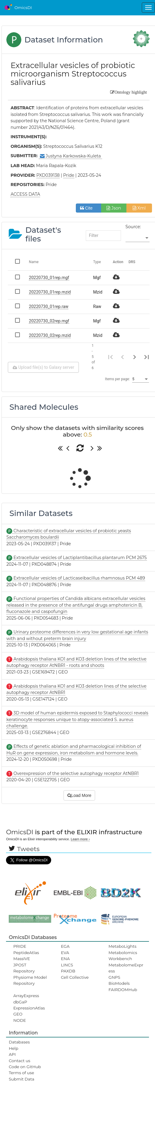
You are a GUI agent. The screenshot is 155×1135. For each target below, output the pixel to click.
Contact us (19, 1060)
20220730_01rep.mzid (50, 292)
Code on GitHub (25, 1066)
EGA (65, 946)
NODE (19, 1020)
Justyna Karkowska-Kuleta (70, 156)
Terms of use (21, 1072)
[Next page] (135, 357)
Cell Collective (74, 977)
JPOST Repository (24, 967)
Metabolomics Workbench (123, 955)
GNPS (114, 977)
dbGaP (20, 1002)
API (12, 1054)
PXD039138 (48, 175)
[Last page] (147, 357)
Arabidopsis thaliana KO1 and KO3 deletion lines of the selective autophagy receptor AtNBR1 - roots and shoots (76, 662)
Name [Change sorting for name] (34, 262)
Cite (88, 208)
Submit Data (21, 1079)
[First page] (110, 357)
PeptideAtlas (26, 952)
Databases (19, 1042)
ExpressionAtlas (29, 1008)
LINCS (67, 964)
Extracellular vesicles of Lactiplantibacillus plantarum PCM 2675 (79, 557)
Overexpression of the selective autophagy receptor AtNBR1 (75, 773)
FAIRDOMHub (123, 989)
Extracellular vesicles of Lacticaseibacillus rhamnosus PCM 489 (78, 578)
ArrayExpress (26, 995)
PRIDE (19, 946)
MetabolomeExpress (126, 967)
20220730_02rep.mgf (49, 321)
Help (13, 1048)
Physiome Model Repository (30, 980)
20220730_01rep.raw (48, 306)
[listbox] (138, 237)
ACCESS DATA (25, 194)
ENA (65, 958)
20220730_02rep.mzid (50, 335)
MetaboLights (123, 946)
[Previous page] (122, 357)
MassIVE (21, 958)
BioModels (119, 983)
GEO (17, 1014)
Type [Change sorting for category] (97, 262)
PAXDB (68, 971)
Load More (79, 795)
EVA (65, 952)
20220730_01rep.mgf (49, 277)
